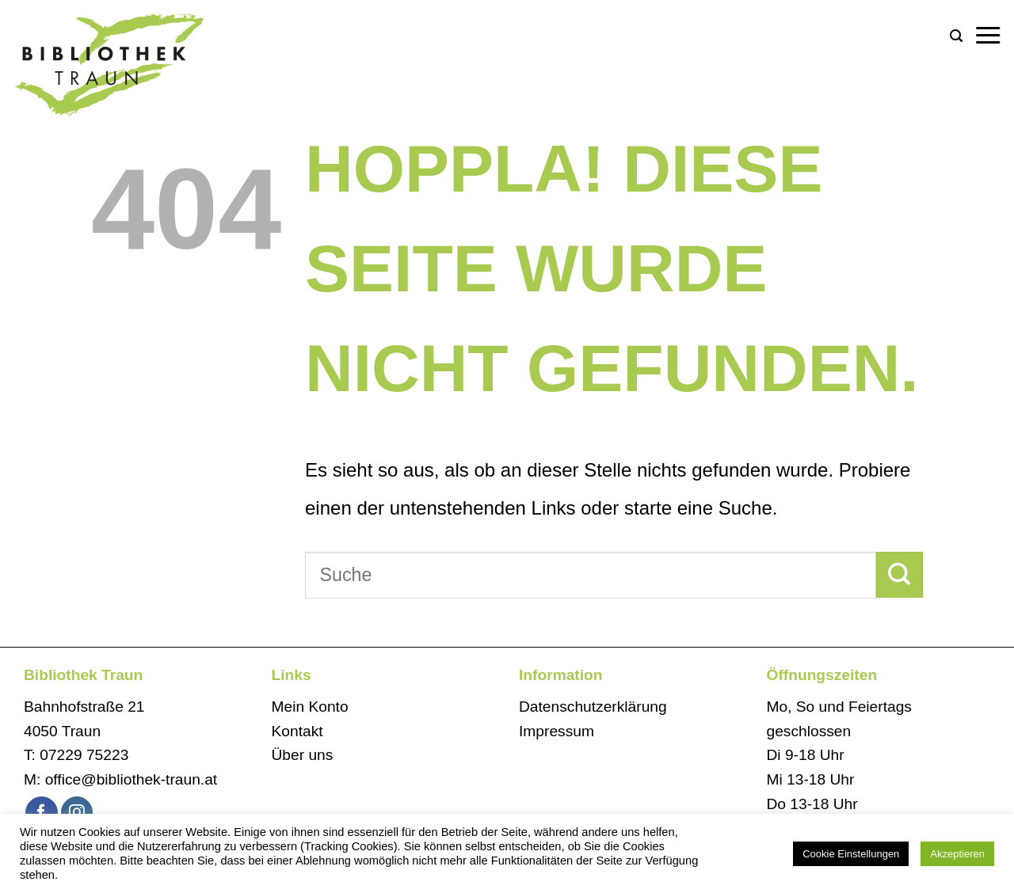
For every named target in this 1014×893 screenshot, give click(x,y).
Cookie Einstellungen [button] (850, 854)
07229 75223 (84, 755)
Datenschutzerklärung (593, 706)
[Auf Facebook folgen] (41, 812)
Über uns (303, 755)
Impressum (556, 731)
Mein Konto (310, 706)
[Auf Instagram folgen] (77, 812)
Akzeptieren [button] (957, 854)
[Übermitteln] (899, 575)
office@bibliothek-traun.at (131, 779)
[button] (956, 36)
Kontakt (297, 731)
